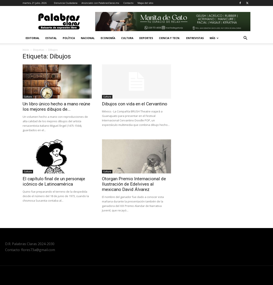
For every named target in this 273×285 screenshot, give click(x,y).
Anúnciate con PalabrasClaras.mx (100, 2)
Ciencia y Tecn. (169, 38)
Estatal (51, 38)
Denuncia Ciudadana (65, 2)
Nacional (88, 38)
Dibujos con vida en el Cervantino (134, 103)
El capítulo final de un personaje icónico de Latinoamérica (54, 181)
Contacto (128, 2)
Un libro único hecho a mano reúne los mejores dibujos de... (56, 106)
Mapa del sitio (145, 2)
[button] (245, 38)
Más (214, 38)
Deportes (146, 38)
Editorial (32, 38)
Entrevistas (195, 38)
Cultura (127, 38)
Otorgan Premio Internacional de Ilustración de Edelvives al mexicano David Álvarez (134, 184)
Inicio (26, 50)
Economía (108, 38)
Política (69, 38)
